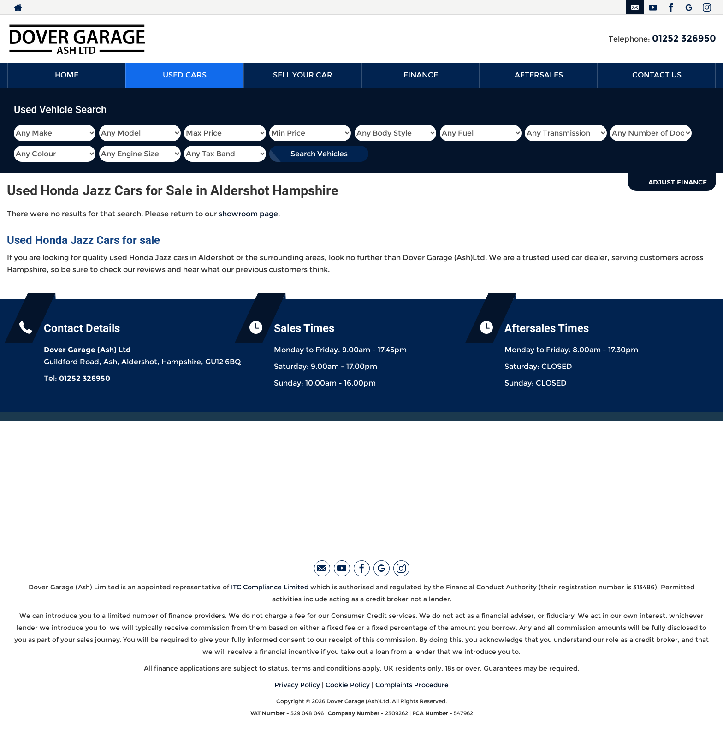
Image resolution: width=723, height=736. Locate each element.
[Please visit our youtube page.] (653, 7)
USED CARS (185, 75)
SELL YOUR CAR (302, 75)
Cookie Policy (348, 685)
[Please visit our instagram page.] (707, 7)
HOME (66, 75)
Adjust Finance (677, 182)
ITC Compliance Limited (269, 587)
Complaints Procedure (412, 685)
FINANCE (420, 75)
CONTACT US (657, 75)
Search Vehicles (319, 153)
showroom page (248, 213)
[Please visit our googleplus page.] (689, 7)
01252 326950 (684, 38)
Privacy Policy (297, 685)
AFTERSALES (539, 75)
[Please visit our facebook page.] (671, 7)
